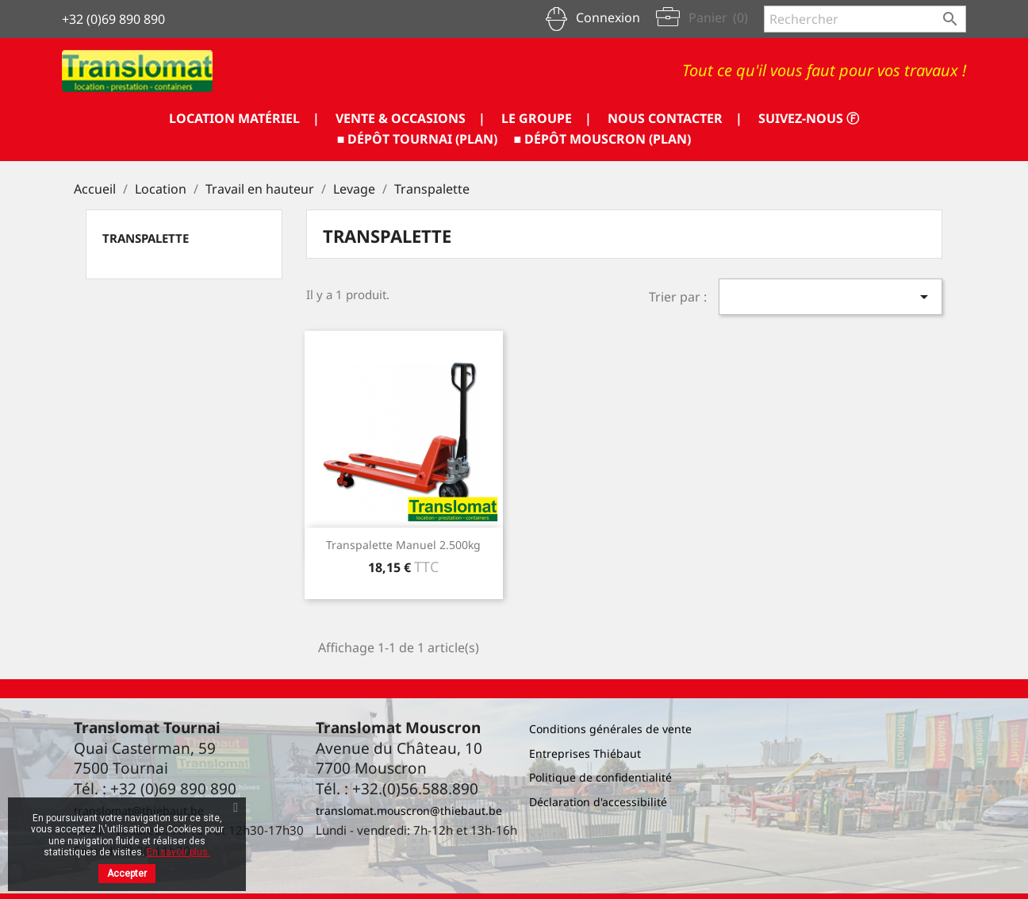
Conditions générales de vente (610, 728)
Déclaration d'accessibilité (598, 801)
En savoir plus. (178, 852)
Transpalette (145, 238)
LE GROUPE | (546, 118)
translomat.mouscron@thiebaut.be (409, 810)
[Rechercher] (865, 19)
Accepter (127, 873)
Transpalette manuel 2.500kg (403, 544)
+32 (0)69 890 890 (113, 19)
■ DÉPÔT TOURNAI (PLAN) (417, 139)
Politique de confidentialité (600, 777)
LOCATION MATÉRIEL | (244, 118)
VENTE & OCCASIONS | (410, 118)
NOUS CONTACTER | (675, 118)
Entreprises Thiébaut (585, 753)
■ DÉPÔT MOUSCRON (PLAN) (603, 139)
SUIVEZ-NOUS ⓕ (808, 118)
